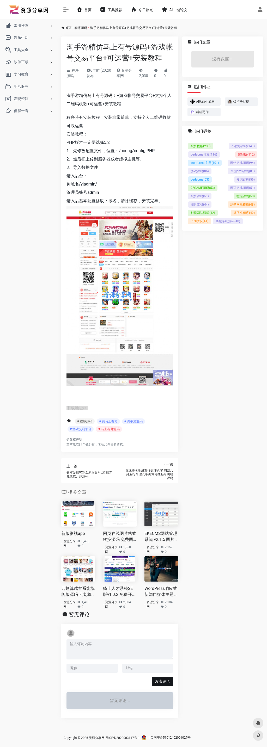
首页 (68, 28)
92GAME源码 (203, 188)
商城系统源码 (228, 221)
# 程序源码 (84, 421)
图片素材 (200, 204)
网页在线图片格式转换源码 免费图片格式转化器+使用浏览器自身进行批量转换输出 (119, 537)
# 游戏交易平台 (80, 429)
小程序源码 (243, 146)
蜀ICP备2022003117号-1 (122, 737)
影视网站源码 (203, 213)
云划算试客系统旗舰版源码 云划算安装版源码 (78, 592)
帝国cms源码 (242, 171)
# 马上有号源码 (108, 429)
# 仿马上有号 (108, 421)
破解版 (246, 154)
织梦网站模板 (242, 204)
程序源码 (81, 28)
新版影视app (73, 533)
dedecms (200, 179)
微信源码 (245, 196)
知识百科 (245, 179)
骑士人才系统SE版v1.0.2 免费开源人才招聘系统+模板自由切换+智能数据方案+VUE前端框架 (119, 592)
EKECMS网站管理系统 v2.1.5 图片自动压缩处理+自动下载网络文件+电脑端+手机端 (160, 537)
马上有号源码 (99, 95)
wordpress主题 (205, 163)
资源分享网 (69, 543)
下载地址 (74, 407)
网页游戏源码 (242, 188)
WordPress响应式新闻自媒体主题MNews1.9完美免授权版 (160, 592)
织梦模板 (201, 146)
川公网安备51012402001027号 (166, 737)
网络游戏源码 (242, 163)
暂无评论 (79, 614)
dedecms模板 (204, 154)
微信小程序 (244, 213)
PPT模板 (199, 221)
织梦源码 (200, 196)
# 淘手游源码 (133, 421)
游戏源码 (200, 171)
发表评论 (162, 681)
